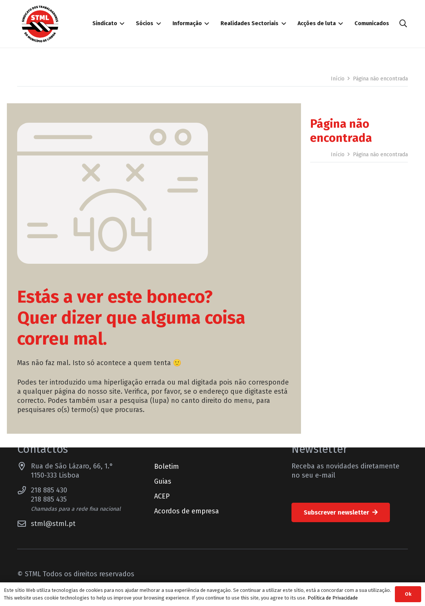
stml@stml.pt (53, 523)
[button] (403, 23)
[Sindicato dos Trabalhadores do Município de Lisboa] (40, 24)
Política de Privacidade (332, 598)
